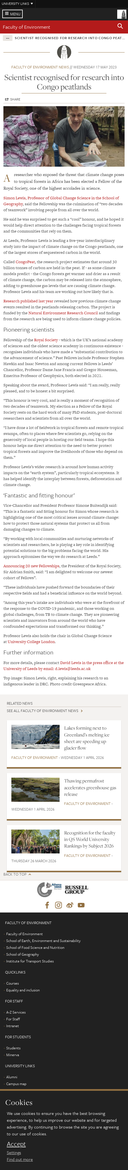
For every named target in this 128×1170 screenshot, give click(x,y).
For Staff (13, 1019)
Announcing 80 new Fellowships (31, 566)
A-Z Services (16, 1012)
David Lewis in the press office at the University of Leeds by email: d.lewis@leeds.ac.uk (63, 665)
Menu (15, 14)
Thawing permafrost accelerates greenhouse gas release (90, 787)
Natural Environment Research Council (63, 313)
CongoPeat (25, 262)
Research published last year (28, 301)
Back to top (14, 874)
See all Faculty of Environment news (42, 710)
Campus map (16, 1084)
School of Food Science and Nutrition (35, 947)
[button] (120, 27)
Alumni (11, 1077)
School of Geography (22, 954)
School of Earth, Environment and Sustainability (43, 940)
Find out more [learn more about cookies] (20, 1159)
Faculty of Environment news (40, 67)
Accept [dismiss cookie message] (16, 1143)
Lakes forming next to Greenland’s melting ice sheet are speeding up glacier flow (87, 738)
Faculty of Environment (26, 26)
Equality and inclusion (23, 990)
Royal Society (46, 340)
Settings (14, 1152)
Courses (12, 983)
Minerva (12, 1055)
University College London (31, 641)
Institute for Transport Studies (30, 961)
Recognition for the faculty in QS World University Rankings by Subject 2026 (90, 839)
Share (15, 99)
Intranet (12, 1026)
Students (13, 1048)
